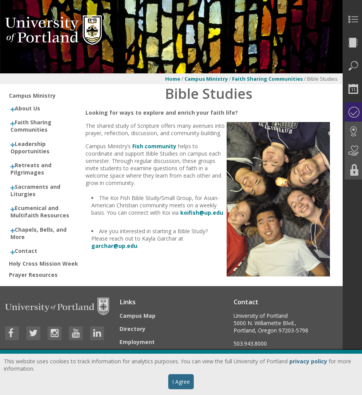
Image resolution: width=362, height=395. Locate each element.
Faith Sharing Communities (268, 78)
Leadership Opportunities (30, 147)
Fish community (154, 146)
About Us (27, 108)
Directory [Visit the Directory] (132, 328)
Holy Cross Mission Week (43, 263)
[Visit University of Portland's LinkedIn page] (97, 333)
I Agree (181, 381)
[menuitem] (352, 19)
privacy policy (308, 361)
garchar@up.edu (114, 245)
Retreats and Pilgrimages (30, 168)
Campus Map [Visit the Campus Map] (137, 315)
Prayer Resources (33, 274)
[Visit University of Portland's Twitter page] (33, 333)
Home (172, 78)
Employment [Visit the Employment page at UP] (137, 342)
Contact (26, 250)
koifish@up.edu (201, 212)
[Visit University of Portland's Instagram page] (54, 333)
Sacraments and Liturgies (35, 190)
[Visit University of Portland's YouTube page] (76, 333)
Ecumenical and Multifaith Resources (39, 211)
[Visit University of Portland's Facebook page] (12, 333)
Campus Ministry (206, 78)
